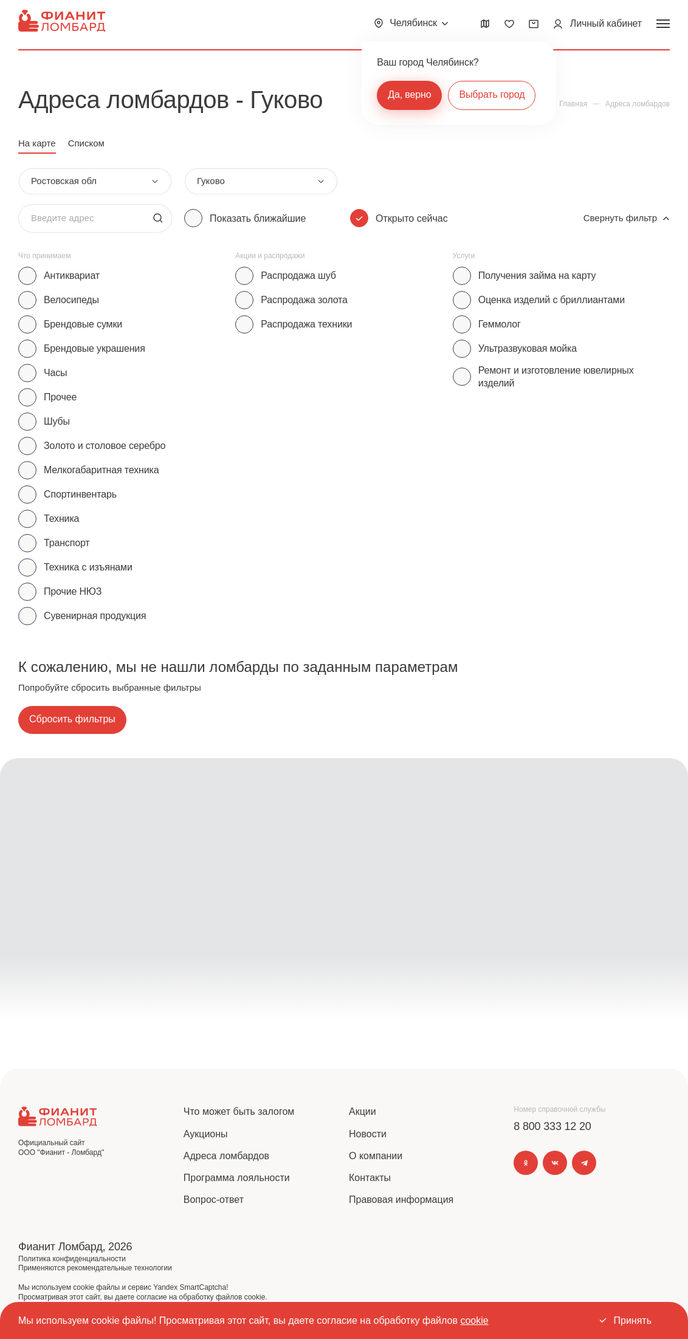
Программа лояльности (237, 1178)
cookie (474, 1320)
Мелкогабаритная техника (101, 470)
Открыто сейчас (412, 218)
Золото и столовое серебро (104, 445)
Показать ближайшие (258, 218)
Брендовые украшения (94, 348)
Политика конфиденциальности (72, 1259)
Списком (86, 143)
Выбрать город (492, 94)
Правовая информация (401, 1199)
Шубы (57, 421)
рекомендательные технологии (119, 1268)
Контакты (370, 1178)
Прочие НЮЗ (72, 591)
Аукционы (206, 1134)
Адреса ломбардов (226, 1156)
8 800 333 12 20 (552, 1126)
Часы (55, 373)
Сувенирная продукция (95, 616)
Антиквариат (72, 275)
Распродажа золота (304, 300)
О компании (375, 1156)
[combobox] (95, 181)
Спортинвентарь (80, 494)
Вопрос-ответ (214, 1199)
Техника (61, 518)
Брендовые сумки (83, 324)
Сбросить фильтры (72, 719)
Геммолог (499, 324)
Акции (362, 1111)
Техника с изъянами (88, 567)
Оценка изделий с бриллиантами (551, 300)
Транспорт (67, 543)
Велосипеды (71, 300)
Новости (368, 1134)
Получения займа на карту (537, 275)
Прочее (60, 397)
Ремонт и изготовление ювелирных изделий (556, 376)
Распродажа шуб (298, 275)
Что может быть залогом (239, 1111)
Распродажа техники (306, 324)
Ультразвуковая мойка (527, 348)
